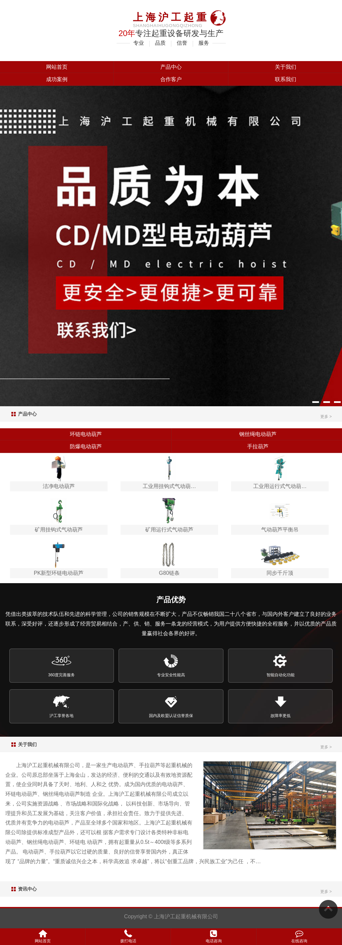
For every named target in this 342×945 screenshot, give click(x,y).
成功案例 (56, 79)
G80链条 (169, 573)
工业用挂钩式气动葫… (169, 486)
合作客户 (171, 79)
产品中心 (171, 67)
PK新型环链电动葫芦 (58, 573)
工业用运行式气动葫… (280, 486)
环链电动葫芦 (86, 434)
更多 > (326, 416)
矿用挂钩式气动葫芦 (59, 529)
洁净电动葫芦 (59, 486)
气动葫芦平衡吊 (280, 529)
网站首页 (56, 67)
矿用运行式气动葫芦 (169, 529)
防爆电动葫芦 (86, 446)
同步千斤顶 (280, 573)
